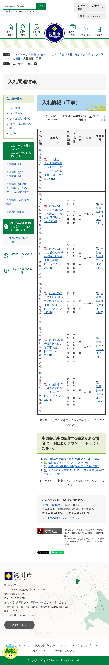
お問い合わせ (19, 625)
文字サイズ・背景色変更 (88, 7)
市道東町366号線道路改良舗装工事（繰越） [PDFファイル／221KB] (53, 392)
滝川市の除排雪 (15, 211)
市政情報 (98, 35)
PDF (32, 11)
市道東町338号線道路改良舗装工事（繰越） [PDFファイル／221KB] (53, 347)
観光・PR (85, 35)
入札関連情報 (14, 98)
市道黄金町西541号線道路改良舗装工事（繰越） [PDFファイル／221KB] (54, 214)
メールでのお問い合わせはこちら (61, 518)
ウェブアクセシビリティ (85, 645)
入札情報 (88, 54)
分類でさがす (38, 54)
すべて (11, 11)
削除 (35, 63)
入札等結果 (16, 113)
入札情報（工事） (23, 64)
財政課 (56, 505)
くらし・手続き (10, 33)
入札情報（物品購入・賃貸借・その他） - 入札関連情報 (17, 188)
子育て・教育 (23, 33)
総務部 (46, 505)
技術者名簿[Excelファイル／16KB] (68, 462)
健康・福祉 (36, 33)
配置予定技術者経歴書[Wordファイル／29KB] (74, 466)
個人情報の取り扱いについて (50, 645)
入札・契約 (73, 54)
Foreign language (92, 16)
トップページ (20, 54)
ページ (22, 11)
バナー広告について (63, 650)
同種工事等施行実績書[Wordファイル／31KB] (74, 458)
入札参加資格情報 (20, 118)
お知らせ (15, 133)
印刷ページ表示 (99, 117)
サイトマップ (40, 650)
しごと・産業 (73, 33)
